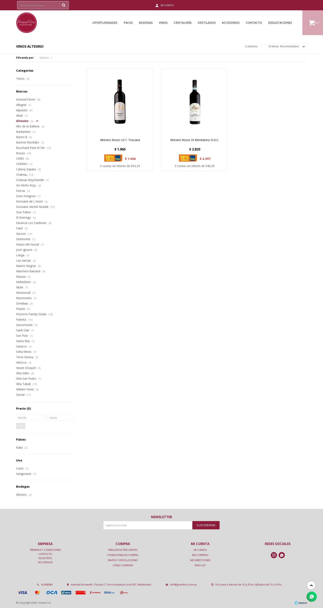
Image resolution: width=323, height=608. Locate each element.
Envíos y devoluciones (122, 560)
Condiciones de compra (122, 555)
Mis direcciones (200, 560)
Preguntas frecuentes (122, 550)
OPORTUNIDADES (104, 23)
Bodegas (146, 23)
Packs (128, 23)
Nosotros (45, 558)
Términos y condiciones (45, 550)
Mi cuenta (200, 550)
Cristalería (183, 23)
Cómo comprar (123, 565)
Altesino (44, 57)
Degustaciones (280, 23)
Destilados (207, 23)
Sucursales (45, 562)
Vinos (163, 23)
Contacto (254, 23)
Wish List (200, 565)
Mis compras (200, 555)
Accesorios (231, 23)
